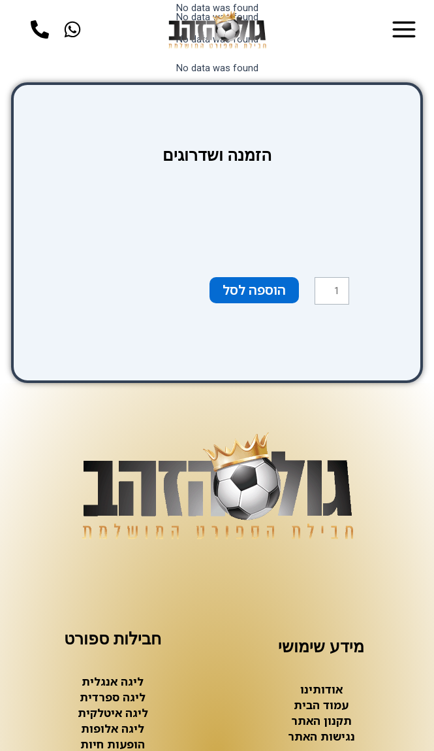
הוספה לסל (254, 290)
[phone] (43, 30)
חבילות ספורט (112, 638)
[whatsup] (75, 30)
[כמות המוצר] (332, 290)
